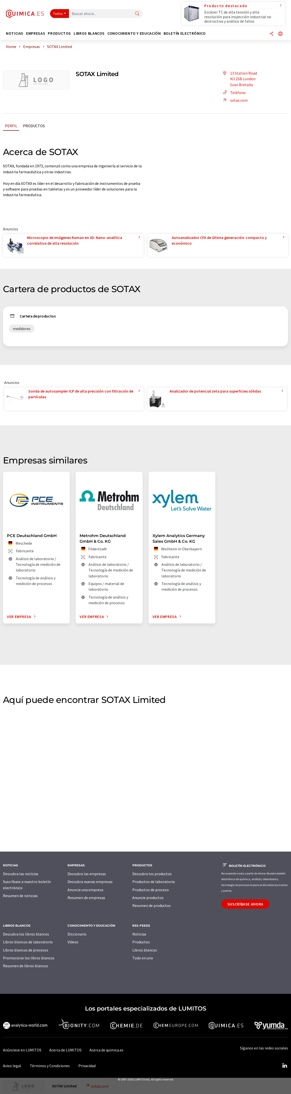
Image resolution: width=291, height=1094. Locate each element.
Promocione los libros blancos (28, 957)
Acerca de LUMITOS (65, 1049)
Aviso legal (12, 1065)
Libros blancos (144, 950)
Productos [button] (59, 33)
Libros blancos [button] (89, 33)
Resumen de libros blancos (25, 965)
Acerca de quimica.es (106, 1049)
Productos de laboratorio (153, 881)
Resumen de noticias (20, 895)
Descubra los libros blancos (26, 934)
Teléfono (233, 92)
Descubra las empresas (87, 873)
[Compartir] (271, 34)
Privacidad (87, 1065)
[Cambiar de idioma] (280, 34)
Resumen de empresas (86, 897)
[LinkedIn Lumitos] (284, 1065)
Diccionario (77, 934)
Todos (58, 13)
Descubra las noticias (20, 873)
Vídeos (73, 941)
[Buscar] (137, 14)
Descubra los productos (152, 873)
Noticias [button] (14, 33)
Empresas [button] (35, 33)
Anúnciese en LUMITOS (22, 1049)
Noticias (139, 934)
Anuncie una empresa (85, 889)
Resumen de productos (151, 905)
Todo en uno (142, 957)
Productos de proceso (150, 889)
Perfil (11, 125)
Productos (34, 125)
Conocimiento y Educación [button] (134, 33)
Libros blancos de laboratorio (28, 941)
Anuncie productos (148, 897)
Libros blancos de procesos (25, 950)
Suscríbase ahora (245, 904)
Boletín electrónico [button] (185, 33)
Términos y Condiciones (50, 1065)
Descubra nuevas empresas (90, 881)
